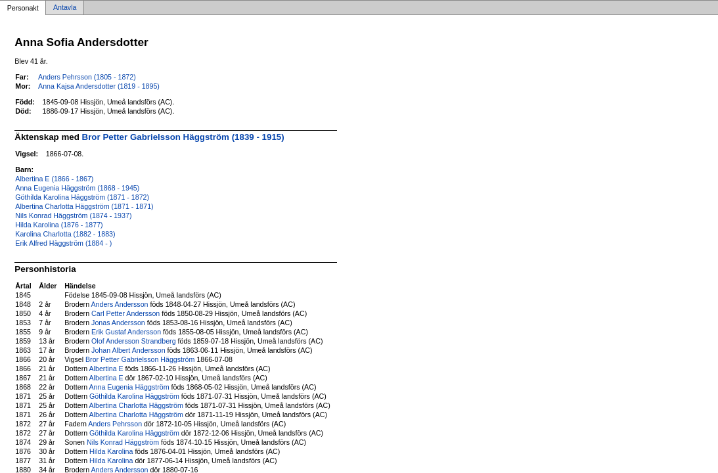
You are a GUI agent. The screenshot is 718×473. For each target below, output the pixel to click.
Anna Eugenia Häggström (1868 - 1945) (77, 188)
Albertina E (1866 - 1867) (54, 179)
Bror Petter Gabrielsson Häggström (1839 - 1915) (183, 137)
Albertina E (106, 368)
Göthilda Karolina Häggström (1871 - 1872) (82, 197)
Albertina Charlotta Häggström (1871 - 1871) (84, 206)
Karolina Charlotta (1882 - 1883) (65, 234)
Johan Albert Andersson (128, 350)
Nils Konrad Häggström (123, 442)
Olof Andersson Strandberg (133, 341)
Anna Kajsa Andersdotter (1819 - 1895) (99, 86)
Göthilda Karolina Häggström (134, 396)
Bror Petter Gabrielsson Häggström (139, 359)
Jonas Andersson (118, 323)
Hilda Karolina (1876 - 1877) (58, 225)
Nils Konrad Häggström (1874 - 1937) (73, 215)
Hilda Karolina (111, 451)
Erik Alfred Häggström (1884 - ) (63, 243)
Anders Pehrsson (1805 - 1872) (87, 77)
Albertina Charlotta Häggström (136, 405)
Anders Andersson (119, 304)
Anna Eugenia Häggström (129, 387)
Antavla (65, 8)
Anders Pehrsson (115, 424)
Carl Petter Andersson (125, 313)
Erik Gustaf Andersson (126, 332)
